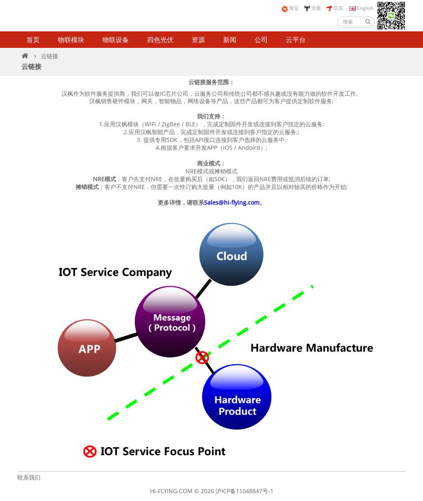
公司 (261, 39)
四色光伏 (160, 39)
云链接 (49, 56)
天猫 (312, 8)
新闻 (229, 39)
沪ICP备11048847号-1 (244, 491)
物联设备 (115, 39)
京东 (334, 8)
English (360, 8)
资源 (198, 39)
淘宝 (290, 8)
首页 (33, 39)
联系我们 (28, 477)
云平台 (296, 39)
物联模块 (71, 39)
